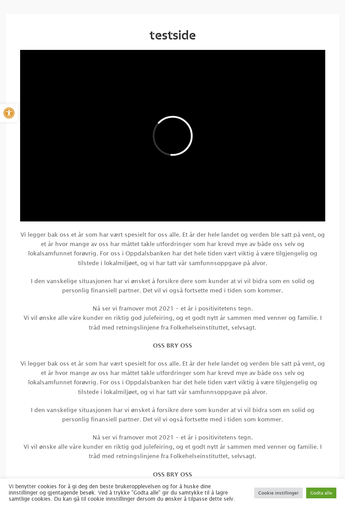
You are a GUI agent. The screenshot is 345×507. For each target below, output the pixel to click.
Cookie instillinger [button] (278, 493)
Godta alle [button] (321, 493)
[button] (9, 113)
